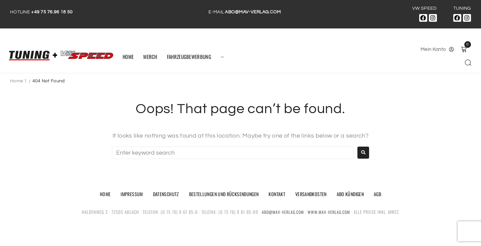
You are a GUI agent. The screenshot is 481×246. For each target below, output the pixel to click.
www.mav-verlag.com (329, 212)
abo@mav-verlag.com (282, 212)
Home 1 (18, 81)
